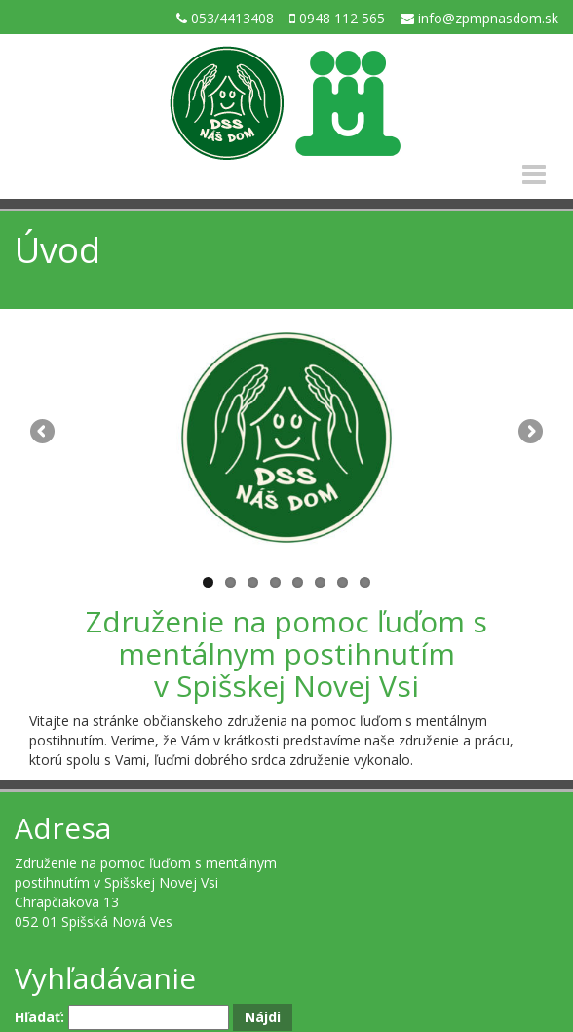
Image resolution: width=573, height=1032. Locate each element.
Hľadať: (39, 1017)
